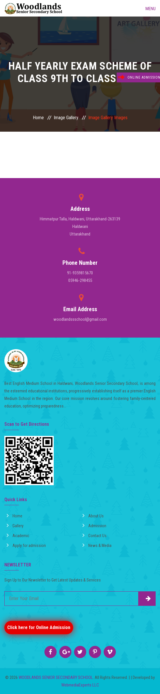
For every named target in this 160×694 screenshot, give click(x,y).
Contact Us (94, 535)
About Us (93, 515)
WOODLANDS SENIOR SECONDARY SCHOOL (56, 677)
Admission (94, 525)
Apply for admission (26, 544)
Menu (146, 8)
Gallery (15, 525)
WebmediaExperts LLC (80, 685)
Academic (18, 535)
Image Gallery (66, 117)
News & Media (97, 544)
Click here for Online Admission (38, 627)
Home (38, 117)
